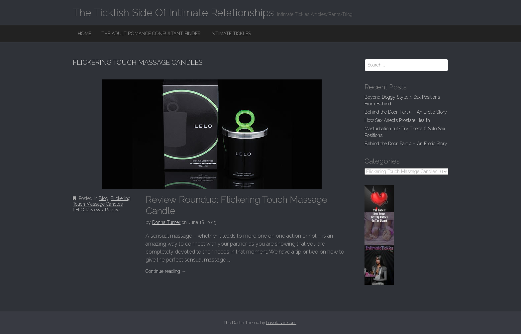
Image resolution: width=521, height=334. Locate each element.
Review (112, 209)
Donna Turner (166, 222)
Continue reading (166, 271)
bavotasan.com (281, 322)
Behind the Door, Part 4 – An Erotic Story (406, 143)
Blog (103, 198)
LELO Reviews (88, 209)
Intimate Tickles (231, 33)
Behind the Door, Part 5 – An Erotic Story (406, 112)
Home (84, 33)
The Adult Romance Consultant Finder (151, 33)
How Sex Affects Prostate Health (397, 120)
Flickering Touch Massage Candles (102, 201)
